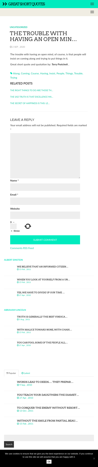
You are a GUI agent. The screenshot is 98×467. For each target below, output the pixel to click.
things (69, 73)
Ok (49, 461)
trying (13, 77)
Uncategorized (18, 27)
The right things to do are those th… (31, 90)
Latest (26, 373)
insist (52, 73)
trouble (78, 73)
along (16, 73)
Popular (11, 373)
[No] (94, 458)
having (44, 73)
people (60, 73)
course (35, 73)
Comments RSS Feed (22, 247)
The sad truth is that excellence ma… (31, 97)
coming (25, 73)
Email (14, 194)
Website (15, 208)
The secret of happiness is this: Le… (30, 103)
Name (14, 180)
